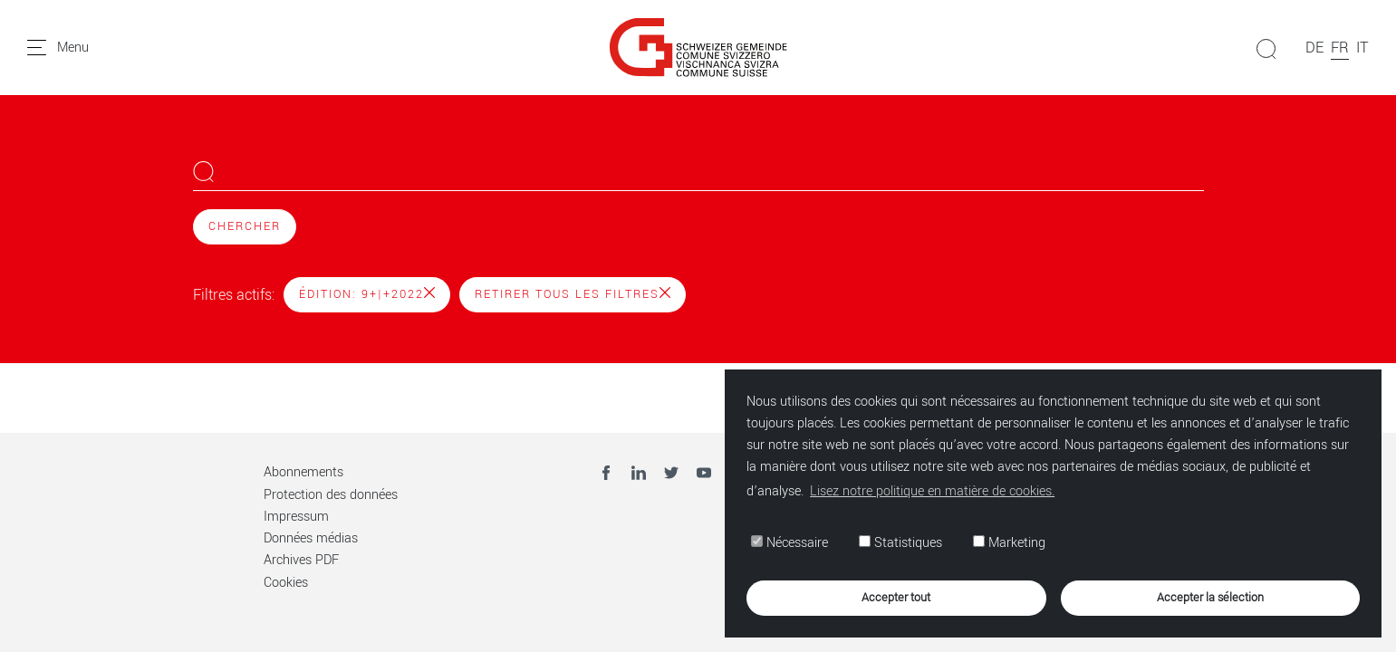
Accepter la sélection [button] (1210, 597)
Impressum (296, 516)
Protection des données (331, 494)
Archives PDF (301, 560)
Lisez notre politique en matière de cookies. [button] (932, 491)
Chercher (244, 226)
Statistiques (900, 542)
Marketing (1009, 542)
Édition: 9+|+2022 (367, 294)
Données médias (311, 538)
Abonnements (303, 472)
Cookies (286, 582)
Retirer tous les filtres (572, 294)
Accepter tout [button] (896, 597)
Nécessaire (789, 542)
